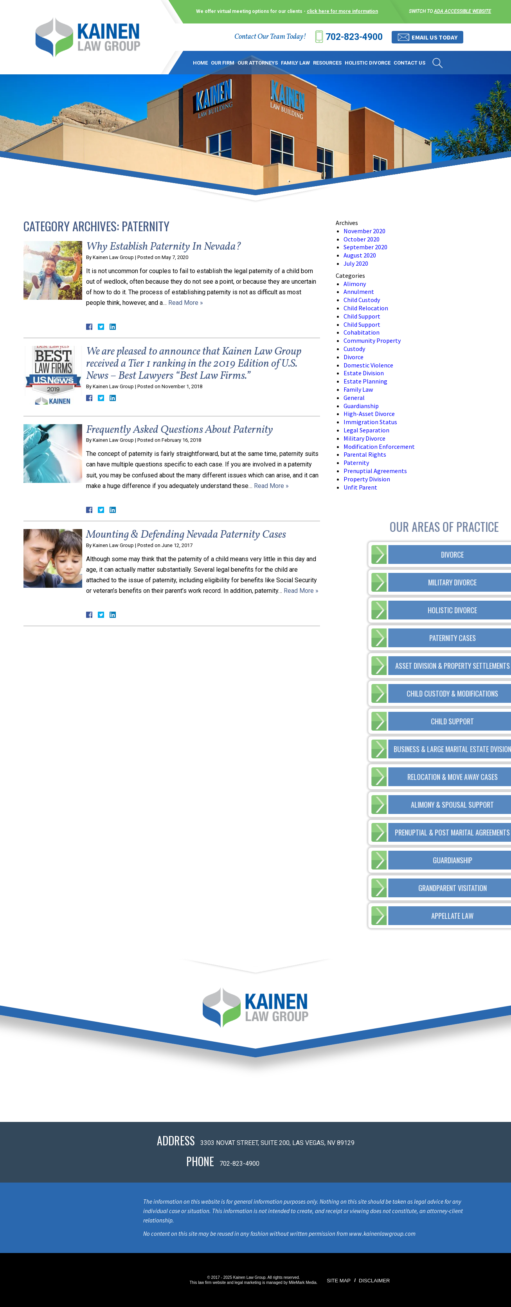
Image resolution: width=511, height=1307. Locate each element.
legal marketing (248, 1282)
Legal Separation (366, 430)
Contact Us (409, 63)
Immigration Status (370, 422)
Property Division (367, 479)
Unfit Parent (360, 487)
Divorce (353, 357)
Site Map (339, 1281)
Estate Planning (365, 381)
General (354, 397)
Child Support (362, 316)
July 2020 (356, 263)
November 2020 (364, 231)
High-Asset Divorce (369, 414)
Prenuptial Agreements (375, 471)
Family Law (295, 63)
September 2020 (365, 247)
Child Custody (362, 300)
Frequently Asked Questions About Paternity (179, 429)
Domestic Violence (368, 365)
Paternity (356, 462)
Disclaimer (374, 1281)
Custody (354, 349)
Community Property (372, 340)
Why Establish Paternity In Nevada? (163, 246)
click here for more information (342, 11)
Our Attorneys (258, 63)
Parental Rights (365, 454)
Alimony (355, 284)
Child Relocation (366, 308)
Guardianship (361, 406)
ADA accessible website (462, 11)
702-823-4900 (354, 37)
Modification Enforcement (379, 446)
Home (200, 63)
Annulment (359, 291)
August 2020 (360, 255)
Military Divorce (364, 438)
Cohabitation (362, 332)
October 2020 (362, 239)
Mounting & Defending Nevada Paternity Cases (186, 534)
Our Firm (222, 63)
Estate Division (364, 373)
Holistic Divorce (367, 63)
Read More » (185, 302)
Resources (327, 63)
